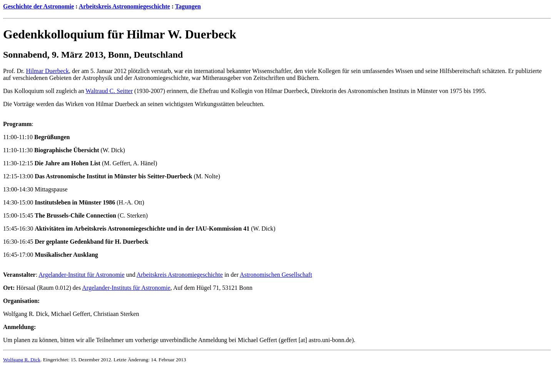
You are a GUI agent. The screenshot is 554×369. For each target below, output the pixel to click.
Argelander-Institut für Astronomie (81, 274)
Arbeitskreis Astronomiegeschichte (124, 6)
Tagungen (188, 6)
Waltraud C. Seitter (109, 91)
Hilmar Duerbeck (47, 71)
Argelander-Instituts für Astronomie (126, 287)
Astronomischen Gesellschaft (276, 274)
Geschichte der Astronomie (38, 6)
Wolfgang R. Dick (21, 359)
